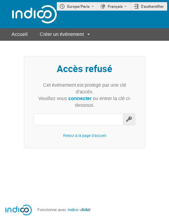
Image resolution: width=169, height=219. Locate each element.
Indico (73, 209)
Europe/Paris (78, 6)
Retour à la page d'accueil (84, 135)
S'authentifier (152, 6)
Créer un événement (62, 34)
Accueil (20, 34)
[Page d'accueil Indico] (28, 14)
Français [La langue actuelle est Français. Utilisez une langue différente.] (115, 6)
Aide (85, 209)
